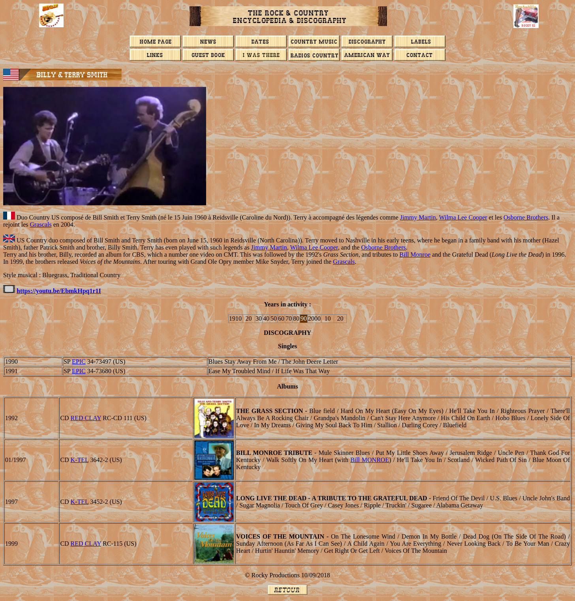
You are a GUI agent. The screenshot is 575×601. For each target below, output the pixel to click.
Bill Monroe (414, 254)
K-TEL (80, 459)
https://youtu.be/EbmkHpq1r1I (59, 290)
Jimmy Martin (418, 217)
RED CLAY (86, 418)
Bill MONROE (369, 459)
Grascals (41, 224)
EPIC (79, 361)
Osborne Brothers (526, 217)
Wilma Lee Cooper (463, 217)
